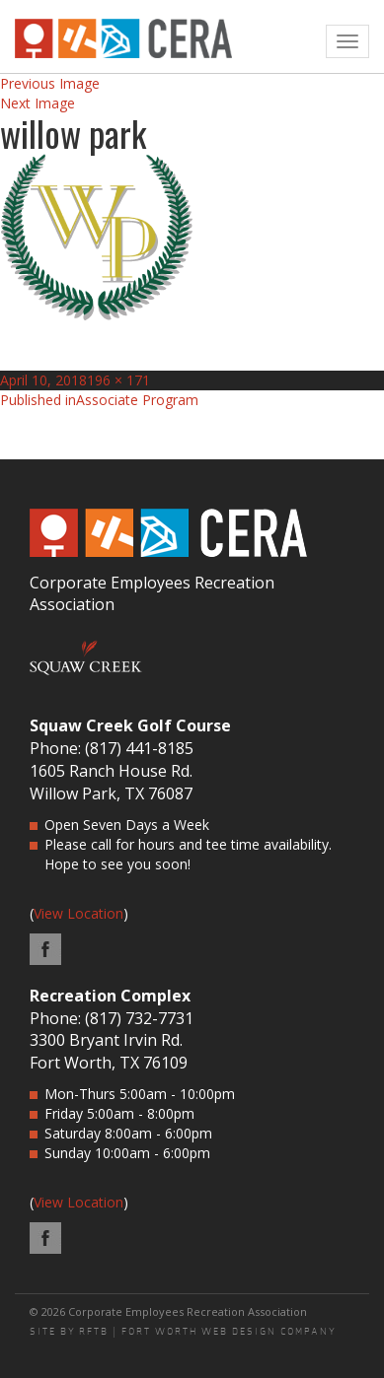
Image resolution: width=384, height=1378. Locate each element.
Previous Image (50, 83)
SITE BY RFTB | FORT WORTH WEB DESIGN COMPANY (183, 1332)
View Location (78, 913)
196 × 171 (118, 380)
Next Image (37, 103)
